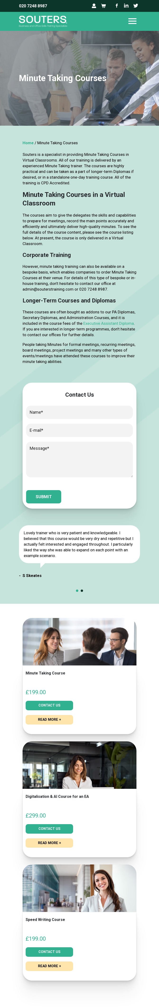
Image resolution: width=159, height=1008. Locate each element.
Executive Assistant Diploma (108, 323)
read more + (49, 719)
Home (28, 142)
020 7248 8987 (33, 5)
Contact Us (49, 705)
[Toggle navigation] (132, 21)
